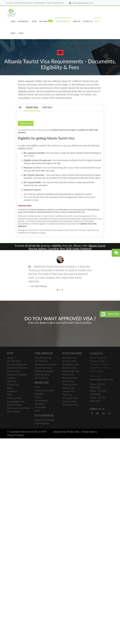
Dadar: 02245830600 (35, 3)
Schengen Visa (70, 405)
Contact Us (87, 21)
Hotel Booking (42, 374)
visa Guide (46, 21)
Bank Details (13, 411)
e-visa (34, 21)
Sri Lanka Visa (69, 398)
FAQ (9, 395)
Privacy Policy (14, 398)
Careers (11, 378)
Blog (97, 21)
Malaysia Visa (69, 378)
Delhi (37, 410)
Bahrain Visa (69, 368)
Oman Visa (68, 381)
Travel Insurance (43, 368)
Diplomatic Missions (17, 368)
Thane (38, 397)
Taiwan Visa (68, 391)
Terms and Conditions (18, 408)
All (20, 107)
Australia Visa (69, 358)
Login (21, 33)
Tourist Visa (32, 107)
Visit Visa (47, 107)
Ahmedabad (41, 400)
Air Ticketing (41, 361)
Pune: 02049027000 (17, 3)
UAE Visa (67, 395)
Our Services (23, 21)
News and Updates (17, 374)
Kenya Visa (68, 374)
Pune (37, 387)
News (13, 33)
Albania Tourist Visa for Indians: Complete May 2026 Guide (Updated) (67, 247)
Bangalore (40, 404)
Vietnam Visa (69, 401)
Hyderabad (40, 407)
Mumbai (39, 394)
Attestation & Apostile (46, 364)
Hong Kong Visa (70, 371)
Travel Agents (42, 423)
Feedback (12, 391)
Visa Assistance (43, 358)
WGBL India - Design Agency (82, 431)
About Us (76, 21)
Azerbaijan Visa (70, 364)
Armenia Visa (69, 361)
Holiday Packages (44, 371)
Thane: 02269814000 (54, 3)
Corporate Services (45, 420)
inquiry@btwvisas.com (82, 3)
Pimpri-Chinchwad (44, 390)
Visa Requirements (63, 21)
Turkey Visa (68, 388)
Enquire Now (26, 123)
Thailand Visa (69, 384)
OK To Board (41, 378)
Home (13, 21)
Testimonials (13, 371)
